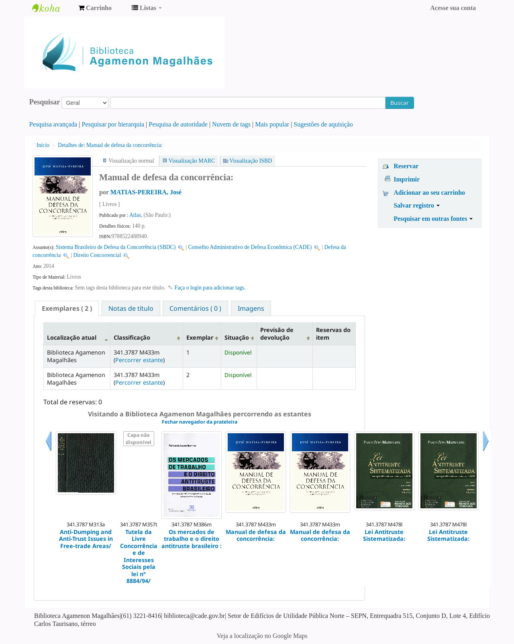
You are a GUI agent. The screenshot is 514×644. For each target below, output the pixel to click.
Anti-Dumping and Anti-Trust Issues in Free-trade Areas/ (86, 538)
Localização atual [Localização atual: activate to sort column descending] (71, 337)
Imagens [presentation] (251, 308)
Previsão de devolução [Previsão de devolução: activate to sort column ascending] (277, 333)
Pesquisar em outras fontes (433, 218)
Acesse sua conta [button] (453, 7)
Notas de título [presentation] (130, 308)
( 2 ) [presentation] (67, 308)
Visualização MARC (192, 161)
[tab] (67, 308)
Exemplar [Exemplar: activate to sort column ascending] (199, 337)
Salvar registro (417, 205)
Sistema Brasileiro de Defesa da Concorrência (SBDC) (115, 247)
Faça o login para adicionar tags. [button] (210, 288)
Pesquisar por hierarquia (113, 124)
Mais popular (272, 124)
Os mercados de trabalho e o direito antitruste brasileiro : (191, 538)
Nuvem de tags (231, 124)
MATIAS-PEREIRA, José (146, 192)
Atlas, (136, 215)
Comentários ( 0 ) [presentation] (195, 308)
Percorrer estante (139, 360)
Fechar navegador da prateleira (199, 421)
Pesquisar (44, 102)
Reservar (406, 166)
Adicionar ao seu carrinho (429, 192)
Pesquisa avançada (53, 124)
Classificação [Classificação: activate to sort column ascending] (132, 337)
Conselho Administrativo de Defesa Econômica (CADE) (250, 247)
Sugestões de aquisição (323, 124)
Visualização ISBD (250, 161)
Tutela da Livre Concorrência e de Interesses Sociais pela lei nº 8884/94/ (138, 556)
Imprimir (407, 179)
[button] (95, 8)
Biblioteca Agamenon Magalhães (52, 8)
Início (43, 145)
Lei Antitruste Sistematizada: (384, 535)
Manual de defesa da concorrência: (110, 145)
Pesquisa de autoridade (178, 124)
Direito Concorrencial (97, 255)
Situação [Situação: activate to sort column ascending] (236, 337)
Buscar (399, 102)
